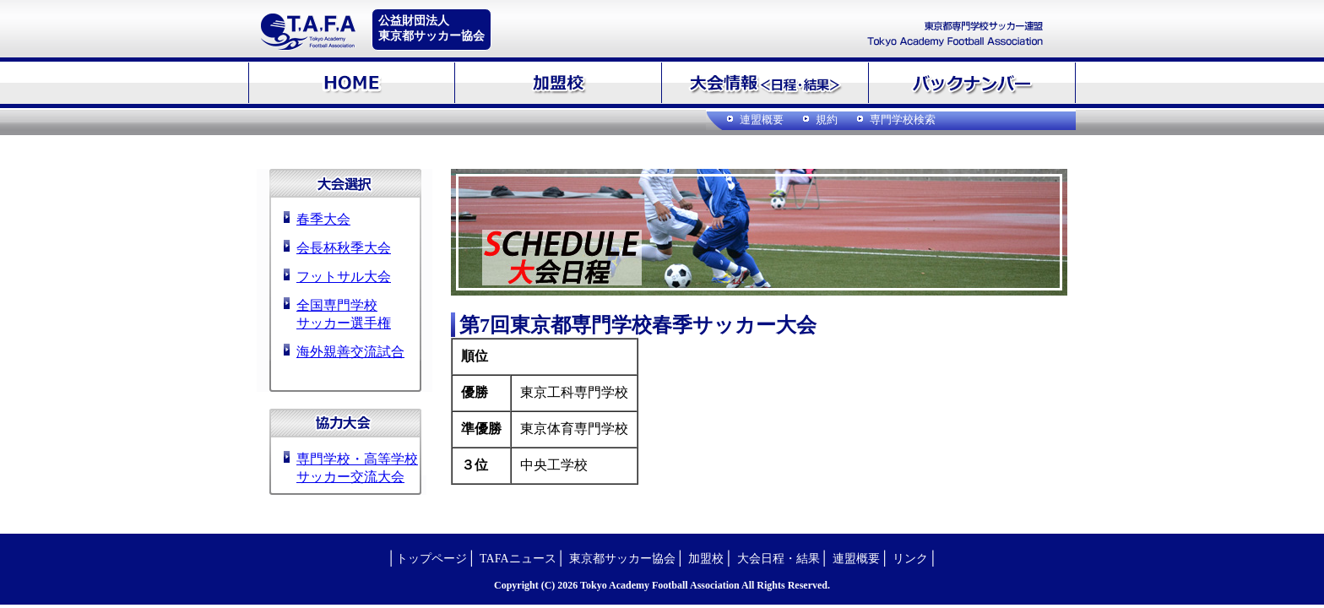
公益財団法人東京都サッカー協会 (431, 28)
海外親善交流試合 (350, 352)
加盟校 (558, 82)
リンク (910, 558)
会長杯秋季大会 (343, 248)
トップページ (431, 558)
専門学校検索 (903, 119)
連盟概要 (762, 119)
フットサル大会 (343, 276)
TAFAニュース (518, 558)
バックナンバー (972, 82)
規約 (827, 119)
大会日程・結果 (778, 558)
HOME (351, 82)
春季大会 (323, 219)
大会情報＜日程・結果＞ (765, 82)
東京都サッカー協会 (622, 558)
